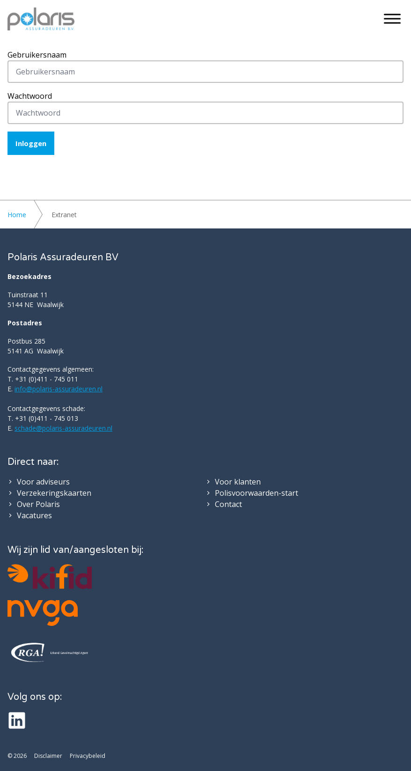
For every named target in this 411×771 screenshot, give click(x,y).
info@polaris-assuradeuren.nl (59, 388)
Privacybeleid (87, 756)
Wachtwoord (29, 96)
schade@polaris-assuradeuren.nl (63, 428)
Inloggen (30, 143)
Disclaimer (48, 756)
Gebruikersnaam (36, 55)
